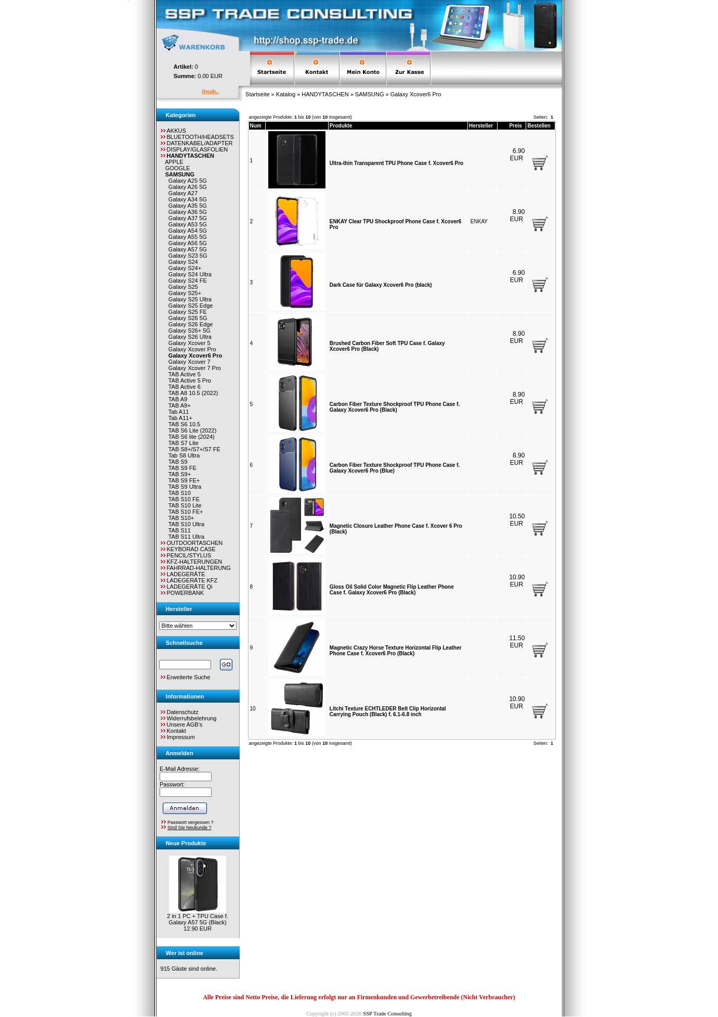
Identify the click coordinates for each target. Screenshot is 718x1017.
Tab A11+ (178, 418)
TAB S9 (176, 462)
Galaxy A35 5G (186, 205)
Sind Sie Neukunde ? (189, 827)
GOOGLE (176, 168)
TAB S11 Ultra (184, 536)
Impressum (181, 737)
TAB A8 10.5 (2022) (191, 393)
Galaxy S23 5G (186, 255)
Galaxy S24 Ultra (188, 274)
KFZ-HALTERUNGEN (191, 561)
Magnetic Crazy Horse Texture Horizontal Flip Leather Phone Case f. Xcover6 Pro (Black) (396, 650)
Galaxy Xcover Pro (190, 349)
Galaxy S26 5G (186, 318)
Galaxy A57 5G (186, 249)
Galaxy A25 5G (186, 180)
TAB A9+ (178, 405)
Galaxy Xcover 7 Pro (193, 368)
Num (256, 126)
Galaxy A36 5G (186, 212)
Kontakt (176, 731)
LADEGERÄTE (182, 574)
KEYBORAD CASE (187, 549)
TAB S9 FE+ (182, 480)
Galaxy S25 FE (186, 312)
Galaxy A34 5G (186, 199)
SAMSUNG (369, 94)
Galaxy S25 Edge (189, 305)
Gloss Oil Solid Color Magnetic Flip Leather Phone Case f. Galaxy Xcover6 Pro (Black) (392, 589)
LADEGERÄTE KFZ (188, 580)
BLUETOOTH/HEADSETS (196, 137)
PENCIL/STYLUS (185, 555)
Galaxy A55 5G (186, 237)
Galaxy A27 (181, 193)
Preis (515, 126)
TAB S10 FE (182, 499)
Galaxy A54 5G (186, 230)
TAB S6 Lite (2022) (191, 430)
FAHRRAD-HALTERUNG (195, 568)
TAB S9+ (178, 474)
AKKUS (172, 131)
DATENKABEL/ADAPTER (196, 143)
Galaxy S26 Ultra (188, 337)
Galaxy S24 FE (186, 280)
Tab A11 (177, 412)
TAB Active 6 (183, 387)
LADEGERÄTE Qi (186, 586)
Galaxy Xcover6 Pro (415, 94)
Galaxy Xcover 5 (188, 343)
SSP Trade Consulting (387, 1013)
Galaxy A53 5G (186, 224)
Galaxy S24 (181, 262)
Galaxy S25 (181, 287)
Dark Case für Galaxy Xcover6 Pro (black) (381, 285)
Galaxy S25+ (183, 293)
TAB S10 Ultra (184, 524)
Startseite (257, 94)
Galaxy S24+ (183, 268)
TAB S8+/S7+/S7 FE (192, 449)
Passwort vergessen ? (190, 822)
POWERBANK (181, 593)
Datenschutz (183, 712)
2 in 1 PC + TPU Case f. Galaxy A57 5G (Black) (197, 919)
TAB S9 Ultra (183, 487)
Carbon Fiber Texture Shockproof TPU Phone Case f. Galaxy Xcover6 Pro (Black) (395, 407)
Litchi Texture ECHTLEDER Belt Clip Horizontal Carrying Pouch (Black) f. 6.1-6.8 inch (388, 711)
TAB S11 (178, 530)
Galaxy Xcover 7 (188, 362)
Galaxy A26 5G (186, 187)
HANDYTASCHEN (325, 94)
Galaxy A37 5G (186, 218)
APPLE (173, 162)
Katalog (285, 94)
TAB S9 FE (181, 468)
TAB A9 (176, 399)
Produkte (341, 126)
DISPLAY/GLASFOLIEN (193, 149)
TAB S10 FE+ (184, 511)
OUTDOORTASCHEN (191, 543)
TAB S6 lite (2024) (190, 437)
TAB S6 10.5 (182, 424)
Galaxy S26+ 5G (188, 330)
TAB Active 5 (183, 374)
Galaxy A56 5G (186, 243)
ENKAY (479, 221)
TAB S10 (178, 493)
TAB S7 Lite (182, 443)
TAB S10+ (179, 518)
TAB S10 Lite (183, 505)
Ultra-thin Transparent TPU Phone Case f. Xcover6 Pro (396, 163)
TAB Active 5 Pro (188, 380)
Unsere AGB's (185, 724)
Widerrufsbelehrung (192, 718)
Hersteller (481, 126)
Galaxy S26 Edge (189, 324)
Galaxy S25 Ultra (188, 299)
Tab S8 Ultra (182, 455)
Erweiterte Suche (185, 677)
